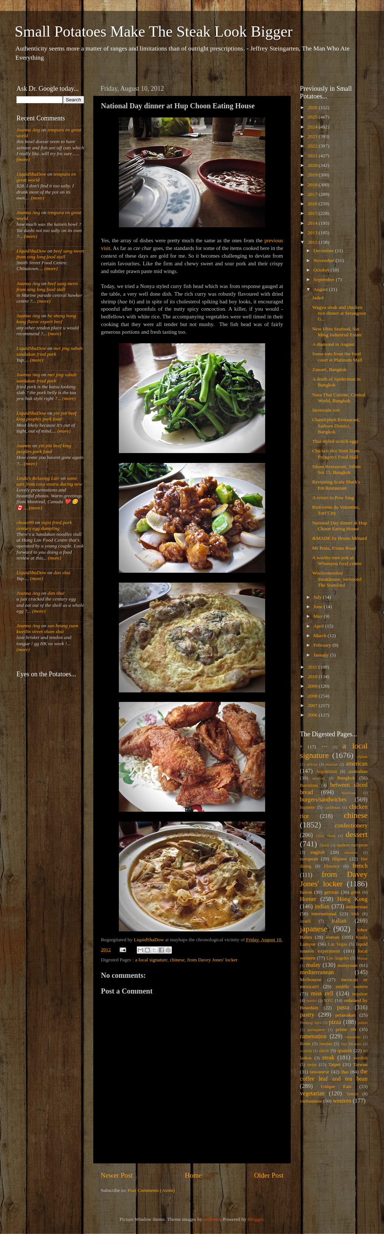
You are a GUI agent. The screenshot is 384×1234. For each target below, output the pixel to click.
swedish (360, 1058)
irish (355, 913)
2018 (313, 184)
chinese (177, 959)
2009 (313, 686)
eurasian (351, 852)
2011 (313, 667)
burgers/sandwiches (323, 799)
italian (339, 920)
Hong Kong (352, 899)
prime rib (346, 1029)
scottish (306, 1050)
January (321, 655)
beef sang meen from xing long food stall (50, 253)
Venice (352, 1093)
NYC (329, 1000)
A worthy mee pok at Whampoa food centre (337, 560)
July (318, 597)
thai (345, 1071)
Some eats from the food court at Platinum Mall (337, 356)
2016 (313, 203)
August (321, 289)
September (324, 279)
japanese (313, 928)
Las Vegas (337, 944)
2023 (313, 136)
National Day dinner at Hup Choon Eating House (339, 525)
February (322, 645)
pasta (343, 1007)
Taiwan (360, 1064)
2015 (313, 213)
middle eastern (352, 986)
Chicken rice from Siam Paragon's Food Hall (335, 453)
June (318, 606)
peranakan (345, 1015)
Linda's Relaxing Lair (38, 478)
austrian (318, 778)
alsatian (331, 764)
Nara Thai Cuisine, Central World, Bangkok (338, 397)
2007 (313, 705)
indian (322, 906)
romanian (353, 1037)
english (317, 852)
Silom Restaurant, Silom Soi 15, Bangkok (336, 469)
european (309, 858)
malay (313, 965)
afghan (362, 756)
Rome (305, 1043)
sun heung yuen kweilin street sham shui (47, 628)
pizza (335, 1022)
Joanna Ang (28, 129)
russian (325, 1043)
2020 (313, 165)
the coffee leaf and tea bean (334, 1075)
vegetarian (312, 1093)
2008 (313, 696)
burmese (307, 807)
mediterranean (317, 972)
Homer (308, 899)
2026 (313, 107)
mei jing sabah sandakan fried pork (49, 351)
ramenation (313, 1036)
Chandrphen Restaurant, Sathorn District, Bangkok (336, 425)
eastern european (352, 845)
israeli (305, 921)
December (324, 250)
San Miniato (351, 1044)
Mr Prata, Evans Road (334, 548)
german (331, 892)
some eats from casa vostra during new (49, 481)
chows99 (25, 522)
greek (356, 892)
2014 (313, 223)
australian (358, 771)
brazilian (348, 792)
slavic (324, 1050)
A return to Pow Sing (333, 497)
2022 (313, 146)
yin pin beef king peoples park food (46, 416)
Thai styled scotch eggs (335, 441)
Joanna (23, 445)
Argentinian (326, 771)
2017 (313, 194)
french (360, 866)
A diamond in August (333, 344)
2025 (313, 117)
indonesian (357, 906)
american (357, 763)
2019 (313, 174)
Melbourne (310, 979)
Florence (331, 866)
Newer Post (117, 1175)
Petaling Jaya (310, 1022)
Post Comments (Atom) (151, 1190)
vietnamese (311, 1101)
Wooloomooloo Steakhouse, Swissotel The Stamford (337, 578)
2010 (313, 676)
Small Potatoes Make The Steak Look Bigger (154, 31)
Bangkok (346, 778)
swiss (312, 1064)
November (324, 260)
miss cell (322, 993)
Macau (362, 958)
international (324, 913)
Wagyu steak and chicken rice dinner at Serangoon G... (339, 313)
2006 (313, 715)
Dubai (324, 845)
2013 (313, 232)
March (320, 635)
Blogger (255, 1219)
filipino (339, 858)
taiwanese (319, 1071)
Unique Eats (336, 1086)
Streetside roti (326, 410)
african (311, 764)
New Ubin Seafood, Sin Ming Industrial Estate (337, 331)
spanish (344, 1050)
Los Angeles (338, 958)
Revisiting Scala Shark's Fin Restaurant (336, 484)
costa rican (325, 835)
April (319, 626)
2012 (313, 242)
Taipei (334, 1064)
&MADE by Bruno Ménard (339, 538)
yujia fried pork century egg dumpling (44, 525)
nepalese (360, 993)
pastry (307, 1014)
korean (332, 937)
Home (193, 1175)
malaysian (348, 965)
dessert (357, 834)
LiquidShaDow (31, 174)
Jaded (318, 297)
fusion (306, 892)
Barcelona (309, 785)
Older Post (268, 1175)
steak (328, 1057)
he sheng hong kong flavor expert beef (46, 318)
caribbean (332, 807)
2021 (313, 155)
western (342, 1100)
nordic (311, 1000)
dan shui (61, 572)
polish (363, 1022)
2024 (313, 127)
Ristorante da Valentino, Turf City (336, 510)
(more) (23, 159)
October (322, 270)
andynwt (212, 1219)
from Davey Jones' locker (212, 959)
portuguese (316, 1029)
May (318, 616)
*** (324, 747)
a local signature (151, 959)
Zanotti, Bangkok (329, 369)
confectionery (351, 825)
